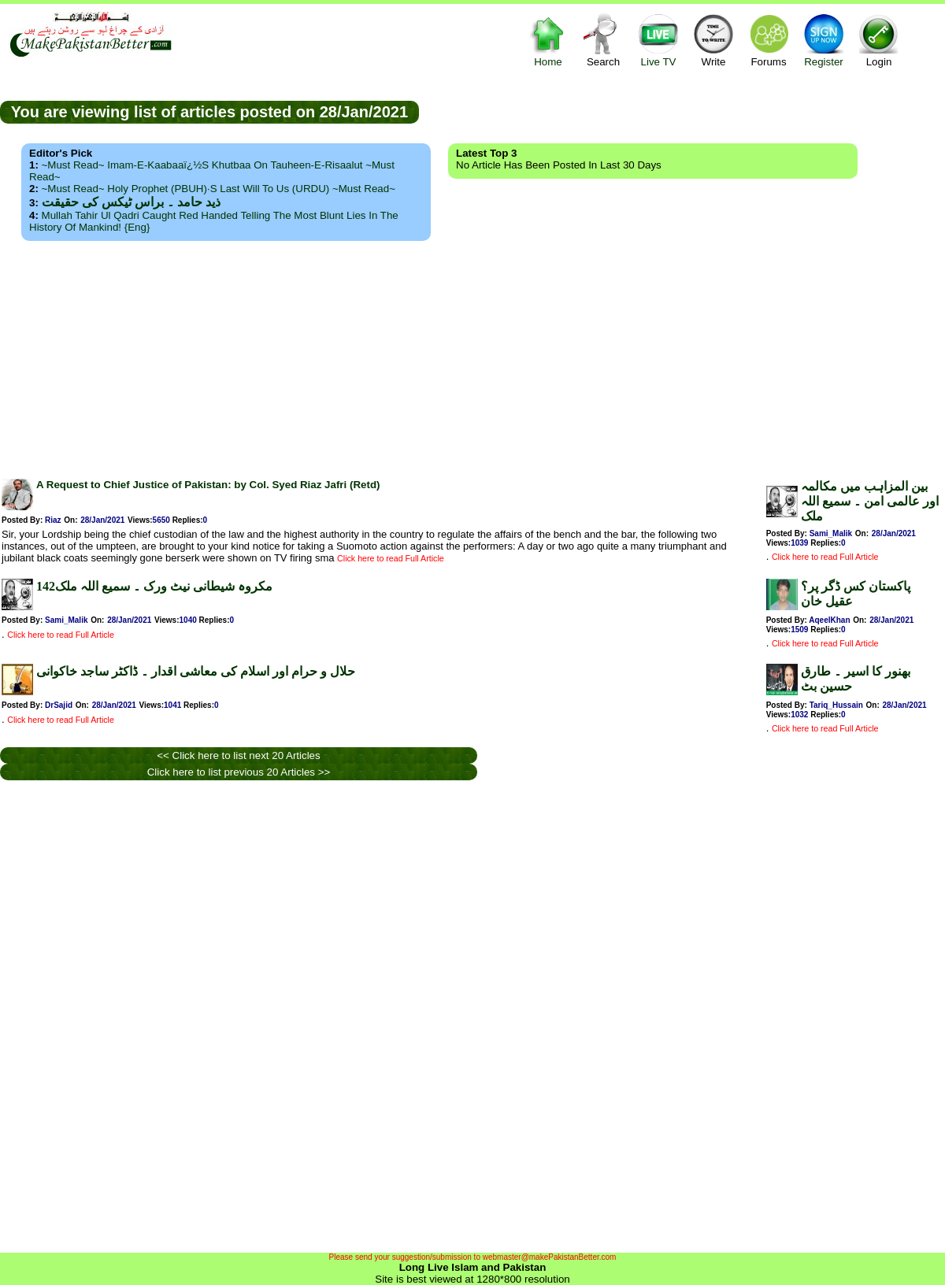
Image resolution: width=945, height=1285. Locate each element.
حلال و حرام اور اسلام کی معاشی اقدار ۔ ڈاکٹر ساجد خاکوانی (195, 671)
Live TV (658, 40)
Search (603, 40)
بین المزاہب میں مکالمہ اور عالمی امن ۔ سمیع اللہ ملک (870, 501)
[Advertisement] (473, 355)
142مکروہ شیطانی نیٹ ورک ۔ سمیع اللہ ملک (154, 586)
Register (823, 40)
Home (548, 40)
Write (713, 40)
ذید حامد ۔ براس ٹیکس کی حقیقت (131, 202)
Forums (768, 40)
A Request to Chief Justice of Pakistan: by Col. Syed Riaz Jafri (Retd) (208, 485)
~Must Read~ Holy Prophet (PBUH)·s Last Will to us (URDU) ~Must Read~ (218, 188)
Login (879, 40)
